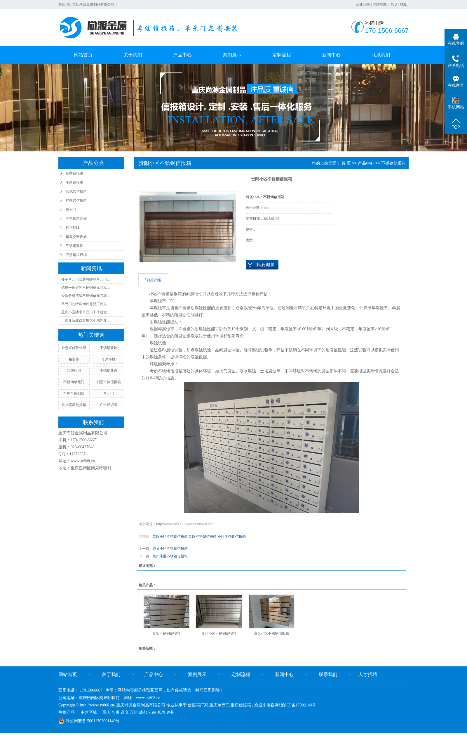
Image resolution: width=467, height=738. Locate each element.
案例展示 (232, 54)
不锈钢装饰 (74, 246)
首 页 (346, 163)
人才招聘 (367, 674)
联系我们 (381, 54)
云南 (152, 712)
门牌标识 (74, 371)
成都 (143, 712)
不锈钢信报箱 (393, 163)
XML (403, 4)
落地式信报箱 (76, 191)
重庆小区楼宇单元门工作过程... (85, 312)
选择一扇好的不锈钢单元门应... (85, 288)
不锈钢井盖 (108, 371)
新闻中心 (331, 54)
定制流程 (281, 54)
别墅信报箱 (74, 173)
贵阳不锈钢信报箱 (203, 537)
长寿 (161, 712)
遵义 (125, 712)
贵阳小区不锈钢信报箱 (170, 537)
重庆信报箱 (241, 705)
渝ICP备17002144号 (298, 705)
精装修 (74, 359)
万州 (134, 712)
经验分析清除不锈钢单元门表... (85, 296)
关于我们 (132, 54)
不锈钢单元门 (73, 382)
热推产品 (66, 712)
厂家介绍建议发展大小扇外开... (85, 320)
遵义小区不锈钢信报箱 (170, 549)
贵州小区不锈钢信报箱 (170, 556)
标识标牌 (73, 228)
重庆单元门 (219, 705)
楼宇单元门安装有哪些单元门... (85, 279)
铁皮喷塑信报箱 (74, 405)
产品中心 (182, 54)
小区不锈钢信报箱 (232, 537)
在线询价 (262, 264)
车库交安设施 (76, 237)
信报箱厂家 (198, 705)
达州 (170, 712)
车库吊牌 (109, 359)
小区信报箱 (74, 182)
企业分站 (363, 4)
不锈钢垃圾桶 (76, 255)
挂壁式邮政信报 (74, 348)
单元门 (71, 210)
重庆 (106, 712)
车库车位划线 (73, 393)
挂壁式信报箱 (76, 200)
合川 (115, 712)
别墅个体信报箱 (108, 382)
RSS (393, 4)
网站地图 (380, 4)
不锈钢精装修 (76, 219)
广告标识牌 (108, 405)
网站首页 (83, 54)
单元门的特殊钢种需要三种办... (85, 304)
